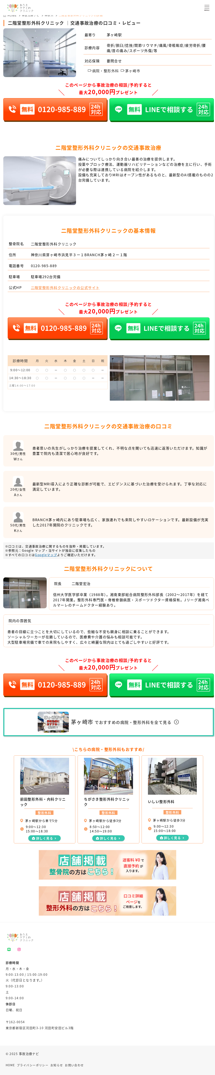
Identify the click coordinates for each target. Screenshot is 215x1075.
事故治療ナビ (31, 15)
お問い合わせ (74, 1065)
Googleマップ (46, 555)
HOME (10, 1065)
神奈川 (49, 15)
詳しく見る (44, 838)
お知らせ (56, 1065)
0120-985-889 (44, 265)
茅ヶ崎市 (130, 70)
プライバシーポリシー (32, 1065)
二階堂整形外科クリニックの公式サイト (65, 287)
